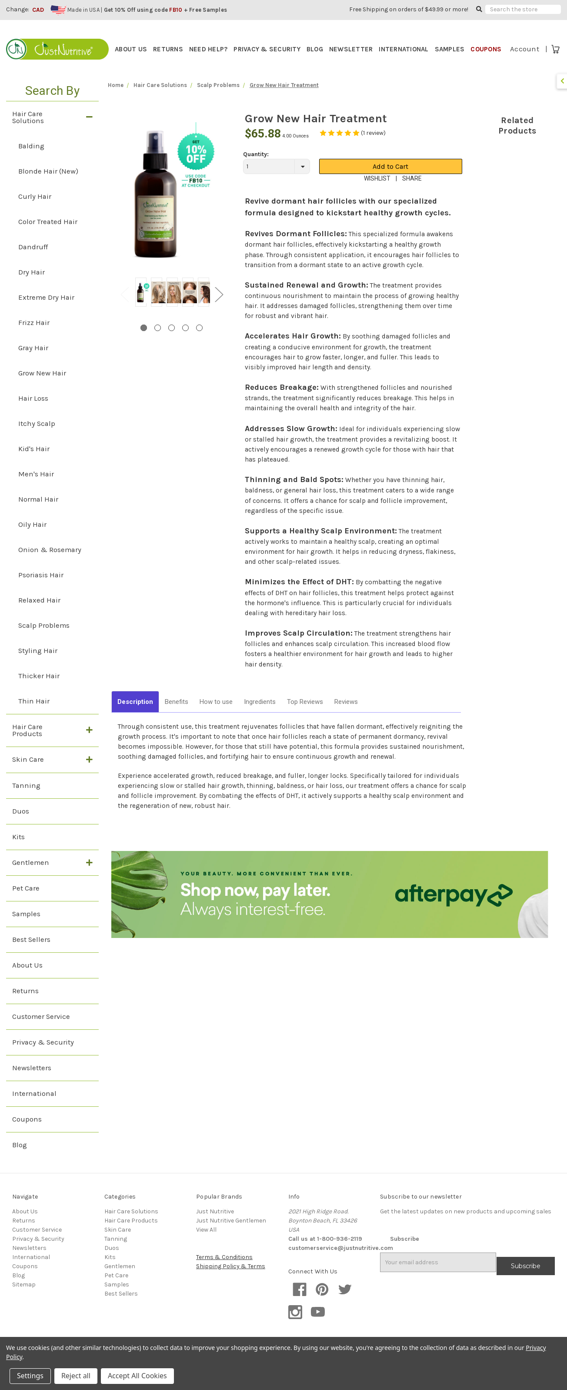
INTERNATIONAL (403, 49)
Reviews (346, 717)
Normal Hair (38, 514)
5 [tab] (199, 343)
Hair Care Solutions (28, 132)
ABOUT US (131, 49)
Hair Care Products (27, 745)
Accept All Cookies (137, 1375)
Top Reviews (305, 717)
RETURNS (168, 49)
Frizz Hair (34, 338)
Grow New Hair (42, 388)
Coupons (27, 1135)
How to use (216, 717)
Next (218, 309)
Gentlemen (30, 878)
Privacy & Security (43, 1058)
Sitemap (24, 1300)
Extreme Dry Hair (46, 312)
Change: (17, 9)
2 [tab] (157, 343)
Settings (30, 1375)
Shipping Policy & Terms (230, 1282)
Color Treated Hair (47, 237)
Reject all (75, 1375)
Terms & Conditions (224, 1272)
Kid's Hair (34, 464)
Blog (19, 1160)
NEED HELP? (208, 49)
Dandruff (33, 262)
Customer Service (41, 1032)
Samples (26, 929)
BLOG (315, 49)
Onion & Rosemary (49, 565)
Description (135, 717)
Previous (124, 309)
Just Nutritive (215, 1227)
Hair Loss (33, 413)
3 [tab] (171, 343)
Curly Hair (34, 212)
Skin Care (28, 774)
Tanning (26, 801)
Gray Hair (33, 363)
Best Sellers (31, 955)
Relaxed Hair (39, 615)
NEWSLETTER (351, 49)
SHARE (412, 193)
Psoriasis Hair (40, 590)
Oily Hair (32, 540)
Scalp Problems (44, 640)
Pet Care (26, 904)
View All (206, 1245)
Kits (18, 852)
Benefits (176, 717)
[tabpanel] (141, 309)
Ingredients (260, 717)
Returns (25, 1006)
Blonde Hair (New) (48, 186)
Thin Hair (34, 716)
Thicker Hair (39, 691)
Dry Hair (31, 287)
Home (115, 100)
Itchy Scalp (36, 439)
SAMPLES (450, 49)
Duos (20, 826)
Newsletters (31, 1083)
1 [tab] (143, 343)
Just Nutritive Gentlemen (231, 1236)
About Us (27, 981)
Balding (31, 161)
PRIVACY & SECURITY (266, 49)
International (34, 1109)
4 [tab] (185, 343)
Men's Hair (36, 489)
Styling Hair (37, 666)
